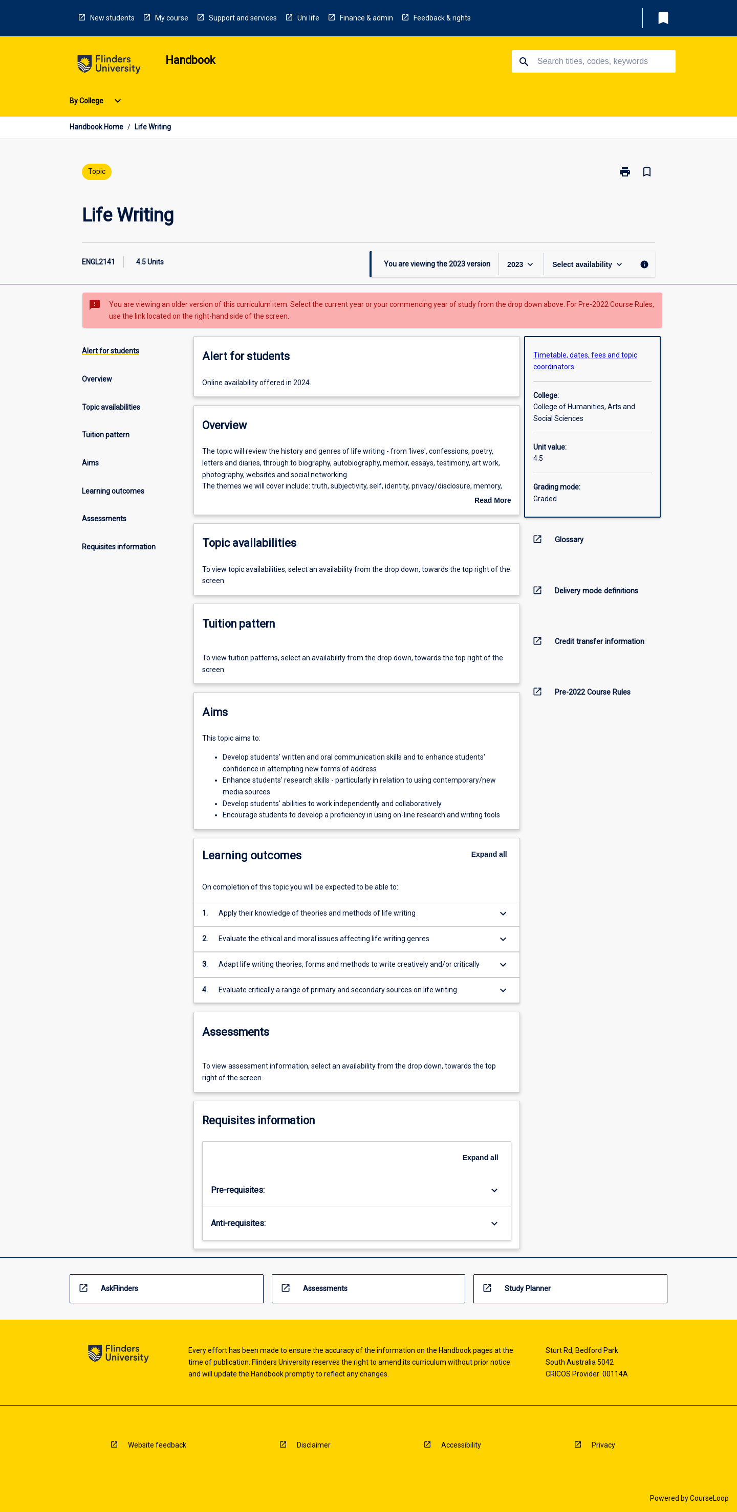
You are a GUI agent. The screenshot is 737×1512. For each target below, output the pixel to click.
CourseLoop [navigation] (709, 1498)
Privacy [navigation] (603, 1445)
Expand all (489, 854)
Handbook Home (96, 127)
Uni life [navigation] (308, 18)
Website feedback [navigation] (157, 1445)
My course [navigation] (171, 18)
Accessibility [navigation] (461, 1445)
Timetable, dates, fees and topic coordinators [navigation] (585, 361)
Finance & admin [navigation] (366, 18)
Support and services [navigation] (243, 18)
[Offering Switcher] (588, 264)
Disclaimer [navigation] (314, 1445)
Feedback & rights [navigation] (442, 18)
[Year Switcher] (521, 264)
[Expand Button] (503, 913)
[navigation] (109, 66)
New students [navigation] (112, 18)
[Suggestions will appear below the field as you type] (594, 61)
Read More (492, 501)
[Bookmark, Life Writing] (647, 172)
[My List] (663, 18)
